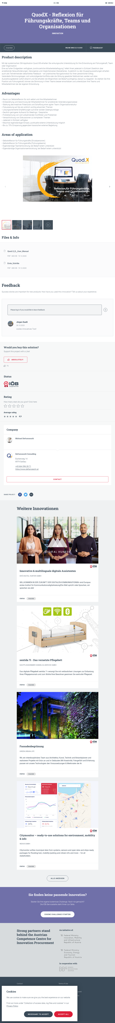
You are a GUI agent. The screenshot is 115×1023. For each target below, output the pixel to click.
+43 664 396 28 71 (23, 466)
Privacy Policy (12, 1006)
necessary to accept (38, 1014)
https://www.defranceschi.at (27, 469)
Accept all (63, 1014)
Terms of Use (63, 984)
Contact (20, 984)
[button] (109, 186)
